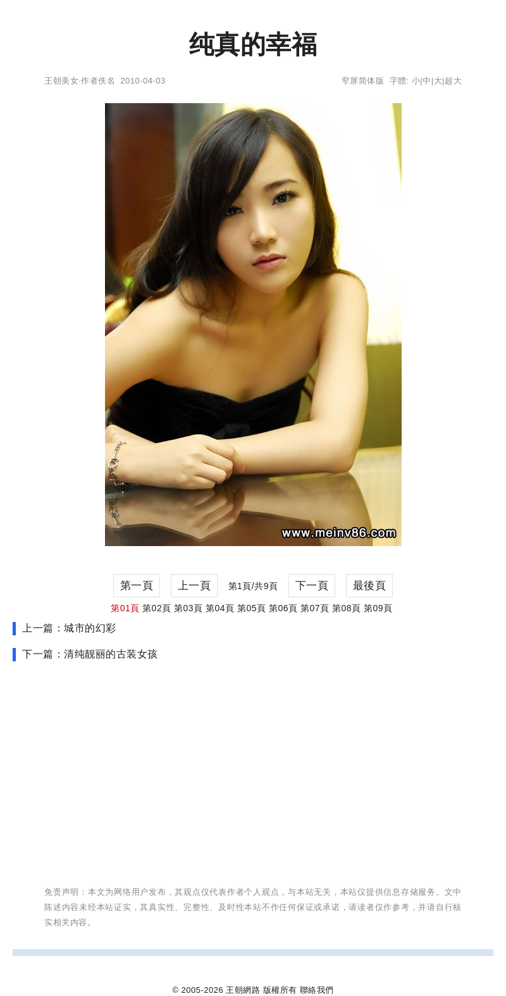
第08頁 (346, 608)
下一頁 (312, 586)
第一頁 (137, 586)
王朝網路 (243, 990)
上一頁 (194, 586)
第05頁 (251, 608)
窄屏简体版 (363, 80)
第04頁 (220, 608)
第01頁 (125, 608)
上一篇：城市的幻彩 (69, 628)
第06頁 (283, 608)
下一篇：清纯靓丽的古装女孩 (90, 654)
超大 (453, 80)
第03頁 (188, 608)
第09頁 (378, 608)
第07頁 (315, 608)
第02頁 (156, 608)
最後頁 (369, 586)
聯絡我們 (317, 990)
